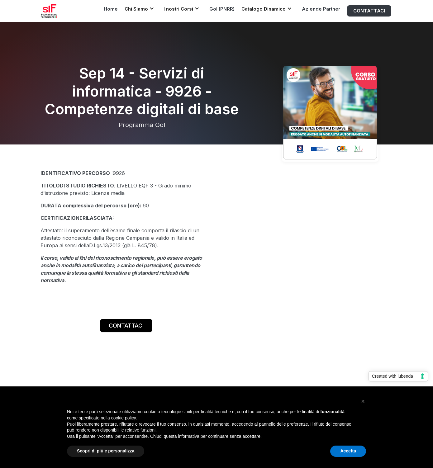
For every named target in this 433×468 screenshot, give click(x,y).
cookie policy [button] (123, 417)
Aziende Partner (321, 9)
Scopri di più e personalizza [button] (105, 450)
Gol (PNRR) (222, 9)
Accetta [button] (348, 450)
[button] (140, 8)
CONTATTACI (369, 11)
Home (111, 9)
